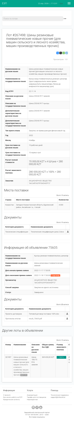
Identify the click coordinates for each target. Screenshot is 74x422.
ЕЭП (4, 3)
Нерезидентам (32, 399)
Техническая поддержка (60, 395)
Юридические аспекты (11, 399)
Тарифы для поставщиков (36, 397)
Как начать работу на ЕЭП (12, 397)
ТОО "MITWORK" (33, 415)
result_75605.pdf (35, 319)
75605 (52, 248)
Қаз (61, 3)
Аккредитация (32, 395)
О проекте (7, 395)
